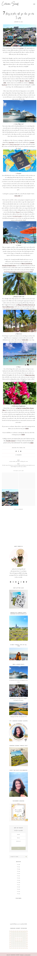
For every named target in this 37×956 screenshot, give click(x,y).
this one (27, 80)
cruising (21, 48)
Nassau (18, 212)
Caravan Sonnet (10, 4)
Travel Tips (22, 447)
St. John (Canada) (17, 216)
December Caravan (10, 440)
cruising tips (15, 447)
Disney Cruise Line (14, 144)
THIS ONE (17, 196)
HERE (31, 271)
